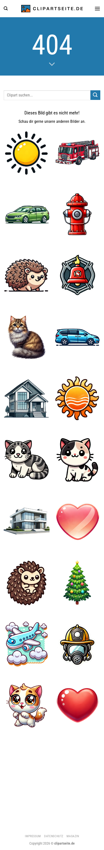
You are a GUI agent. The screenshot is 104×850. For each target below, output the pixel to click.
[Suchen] (6, 8)
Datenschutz (53, 836)
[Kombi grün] (27, 214)
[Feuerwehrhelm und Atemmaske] (77, 644)
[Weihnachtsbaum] (77, 583)
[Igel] (27, 276)
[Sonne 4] (27, 153)
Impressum (33, 836)
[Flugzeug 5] (27, 644)
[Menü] (97, 8)
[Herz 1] (77, 705)
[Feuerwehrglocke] (77, 276)
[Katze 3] (27, 337)
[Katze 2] (27, 705)
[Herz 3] (77, 521)
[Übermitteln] (95, 95)
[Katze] (27, 460)
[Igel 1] (27, 583)
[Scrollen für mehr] (52, 64)
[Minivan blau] (77, 337)
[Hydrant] (77, 214)
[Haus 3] (27, 521)
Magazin (73, 836)
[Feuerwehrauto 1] (77, 153)
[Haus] (27, 398)
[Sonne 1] (77, 398)
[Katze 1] (77, 460)
